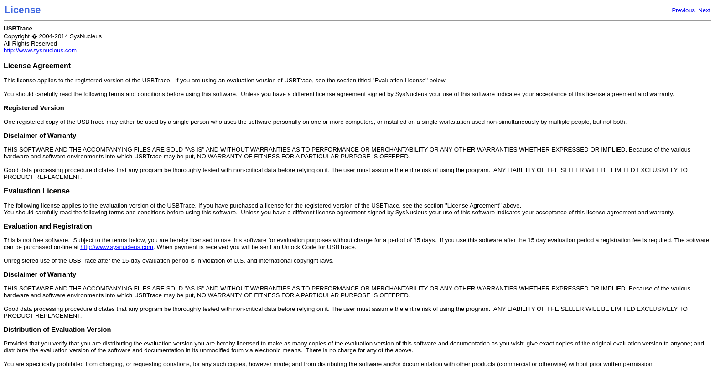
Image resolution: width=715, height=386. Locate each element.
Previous (683, 10)
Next (704, 10)
